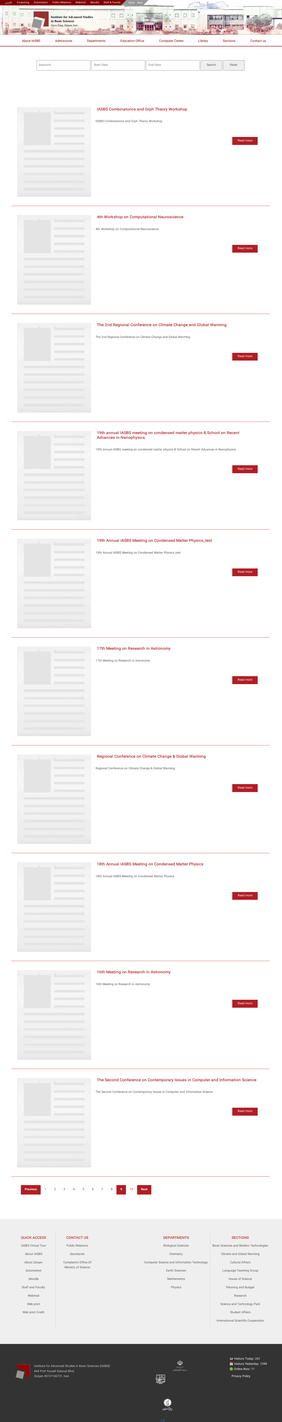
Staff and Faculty (33, 1287)
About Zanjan (33, 1262)
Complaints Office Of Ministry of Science (77, 1265)
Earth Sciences (176, 1270)
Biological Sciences (176, 1246)
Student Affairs (240, 1312)
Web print (33, 1304)
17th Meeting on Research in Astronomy (133, 649)
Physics (176, 1287)
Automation (41, 3)
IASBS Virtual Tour (33, 1246)
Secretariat (77, 1254)
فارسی (8, 3)
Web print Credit (33, 1312)
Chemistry (176, 1254)
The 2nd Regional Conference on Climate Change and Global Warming (162, 325)
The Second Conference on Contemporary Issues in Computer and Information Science (176, 1080)
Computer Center (171, 41)
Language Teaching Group (240, 1270)
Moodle (94, 3)
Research (240, 1296)
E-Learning (23, 3)
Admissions (63, 41)
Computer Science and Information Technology (176, 1262)
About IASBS (31, 41)
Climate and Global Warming (240, 1254)
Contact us (258, 41)
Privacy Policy (241, 1376)
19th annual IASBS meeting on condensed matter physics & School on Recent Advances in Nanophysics (168, 435)
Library (203, 41)
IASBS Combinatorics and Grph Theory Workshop (142, 109)
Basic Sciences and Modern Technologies (240, 1246)
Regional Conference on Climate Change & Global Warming (151, 757)
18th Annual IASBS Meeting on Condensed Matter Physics (150, 864)
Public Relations (61, 3)
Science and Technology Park (240, 1304)
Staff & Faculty (112, 3)
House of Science (240, 1279)
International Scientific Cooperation (240, 1321)
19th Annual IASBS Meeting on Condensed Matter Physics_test (154, 541)
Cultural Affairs (240, 1262)
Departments (96, 41)
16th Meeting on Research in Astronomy (133, 972)
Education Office (132, 41)
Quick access (33, 1238)
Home (131, 3)
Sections (229, 41)
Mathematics (176, 1279)
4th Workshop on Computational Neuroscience (140, 217)
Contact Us (77, 1238)
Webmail (81, 3)
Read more (245, 140)
